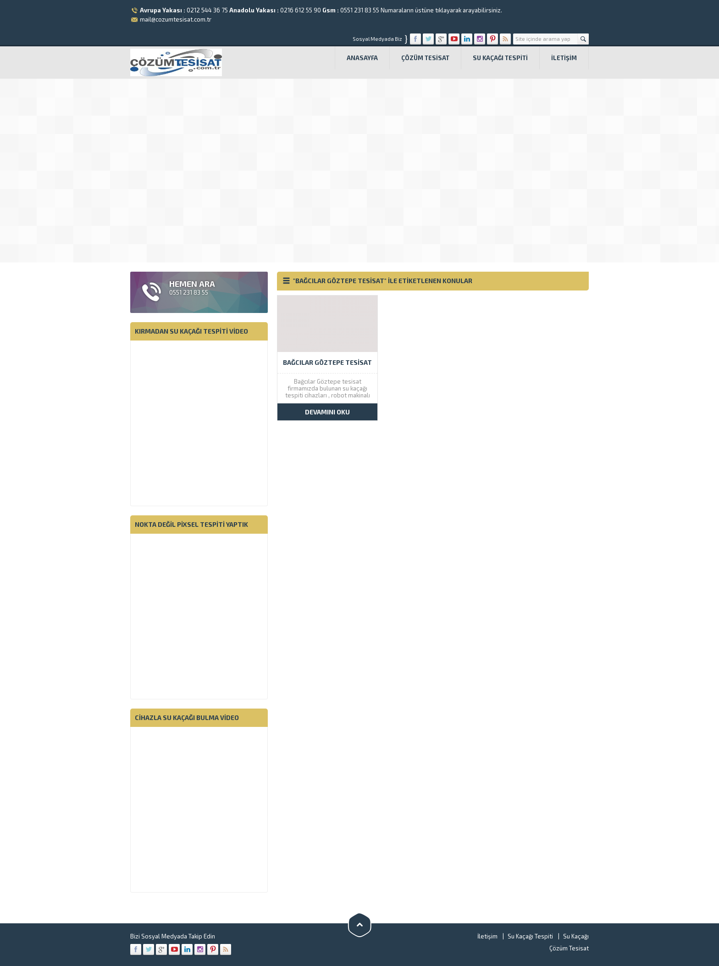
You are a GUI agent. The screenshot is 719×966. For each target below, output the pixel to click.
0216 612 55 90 (300, 10)
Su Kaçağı (576, 936)
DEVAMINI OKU (327, 412)
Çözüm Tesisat (425, 57)
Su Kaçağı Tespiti (500, 57)
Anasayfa (362, 57)
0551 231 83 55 (359, 10)
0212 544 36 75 (207, 10)
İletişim (564, 57)
